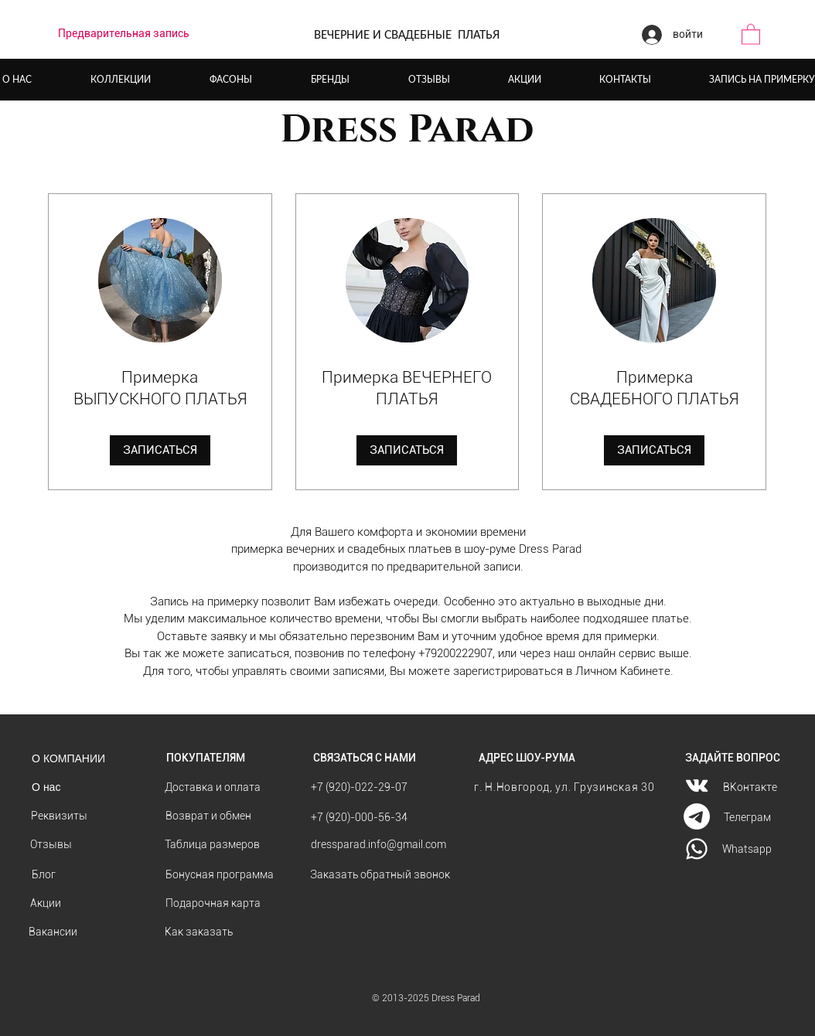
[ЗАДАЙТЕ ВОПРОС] (733, 758)
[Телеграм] (747, 817)
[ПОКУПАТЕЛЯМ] (205, 758)
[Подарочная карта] (213, 903)
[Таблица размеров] (212, 845)
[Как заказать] (198, 932)
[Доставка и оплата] (213, 787)
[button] (751, 33)
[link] (160, 389)
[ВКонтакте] (750, 787)
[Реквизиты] (58, 816)
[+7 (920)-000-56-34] (359, 818)
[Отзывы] (51, 845)
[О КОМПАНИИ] (68, 758)
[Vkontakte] (697, 785)
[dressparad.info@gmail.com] (378, 845)
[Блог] (43, 875)
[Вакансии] (53, 932)
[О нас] (46, 787)
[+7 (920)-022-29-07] (359, 787)
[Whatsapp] (747, 849)
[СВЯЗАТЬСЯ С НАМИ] (365, 758)
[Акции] (45, 903)
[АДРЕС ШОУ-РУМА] (527, 758)
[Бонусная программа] (219, 875)
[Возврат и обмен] (208, 816)
